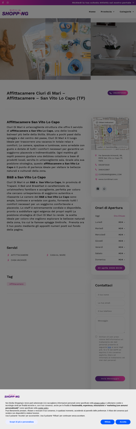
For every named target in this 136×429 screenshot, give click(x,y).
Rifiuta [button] (107, 422)
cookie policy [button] (43, 408)
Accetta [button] (123, 422)
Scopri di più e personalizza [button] (22, 422)
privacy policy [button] (99, 403)
